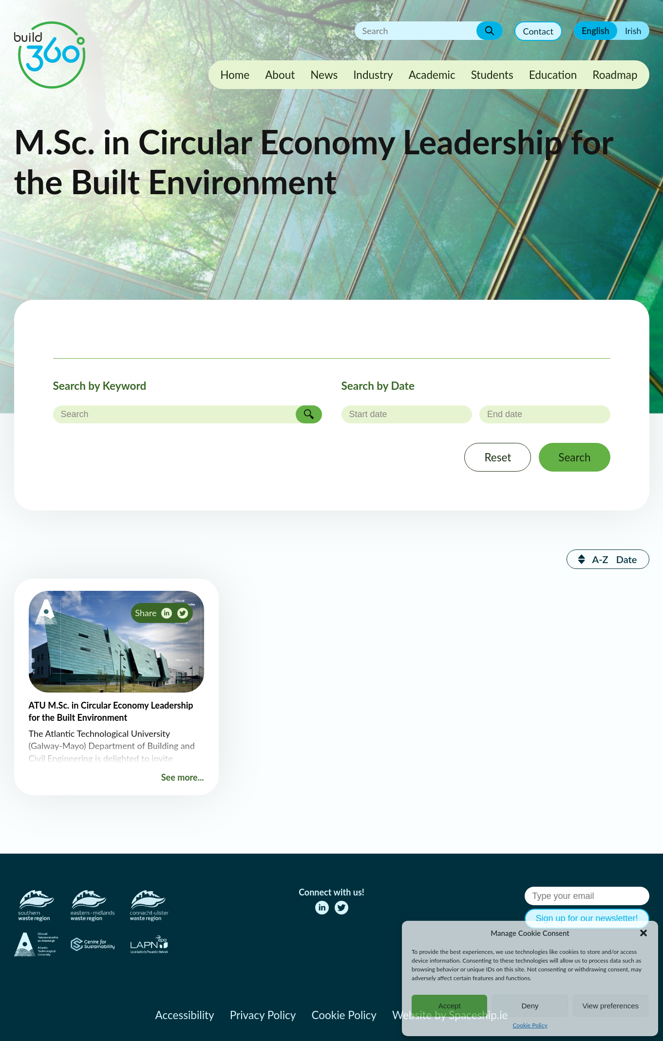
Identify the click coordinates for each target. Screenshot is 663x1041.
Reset (497, 457)
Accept (449, 1006)
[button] (643, 933)
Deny (529, 1006)
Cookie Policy (529, 1025)
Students (492, 74)
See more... (182, 777)
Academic (432, 74)
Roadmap (614, 74)
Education (553, 74)
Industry (373, 74)
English (595, 30)
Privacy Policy (263, 1015)
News (324, 74)
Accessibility (184, 1015)
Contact (538, 31)
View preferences (611, 1006)
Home (234, 74)
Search (574, 457)
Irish (633, 30)
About (280, 74)
